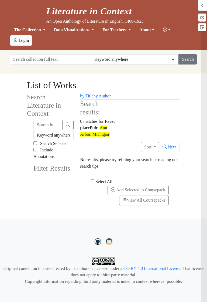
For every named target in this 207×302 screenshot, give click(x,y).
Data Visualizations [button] (72, 30)
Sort (148, 147)
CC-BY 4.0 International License (152, 268)
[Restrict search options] (135, 59)
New (169, 147)
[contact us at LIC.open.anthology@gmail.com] (109, 241)
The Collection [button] (28, 30)
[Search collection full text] (50, 59)
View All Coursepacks (144, 200)
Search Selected (50, 143)
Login (21, 40)
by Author (102, 96)
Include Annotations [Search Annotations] (43, 153)
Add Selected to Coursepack (138, 190)
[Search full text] (48, 125)
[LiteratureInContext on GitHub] (98, 241)
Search (188, 59)
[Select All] (92, 181)
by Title (86, 96)
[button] (166, 30)
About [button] (145, 30)
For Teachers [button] (114, 30)
